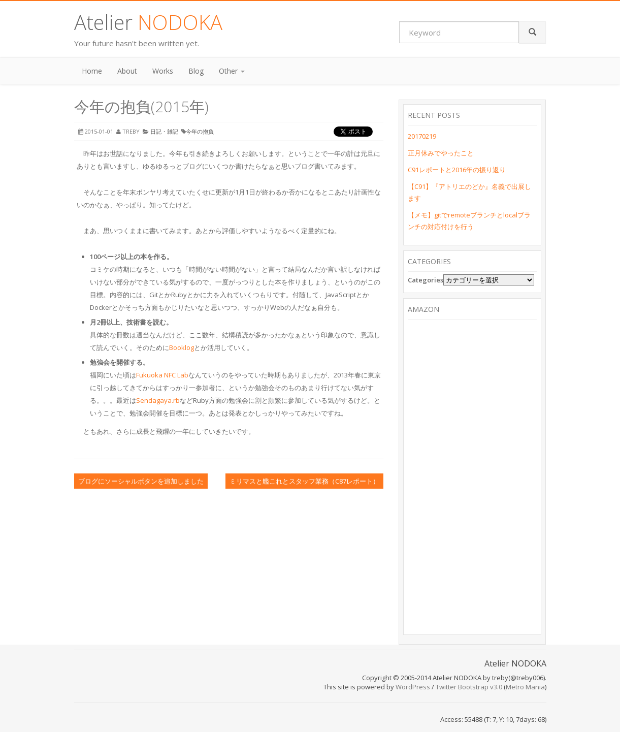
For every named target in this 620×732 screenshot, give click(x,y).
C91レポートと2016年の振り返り (457, 169)
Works (162, 71)
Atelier (148, 22)
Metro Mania (525, 686)
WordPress (413, 686)
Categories (425, 279)
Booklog (181, 347)
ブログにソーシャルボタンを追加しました (141, 481)
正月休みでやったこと (441, 152)
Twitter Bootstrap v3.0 (469, 686)
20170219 (422, 136)
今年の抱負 (200, 131)
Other (232, 71)
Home (92, 71)
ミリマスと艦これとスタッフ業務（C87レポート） (304, 481)
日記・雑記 (164, 131)
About (127, 71)
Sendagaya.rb (158, 400)
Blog (196, 71)
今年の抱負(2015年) (141, 106)
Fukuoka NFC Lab (162, 374)
